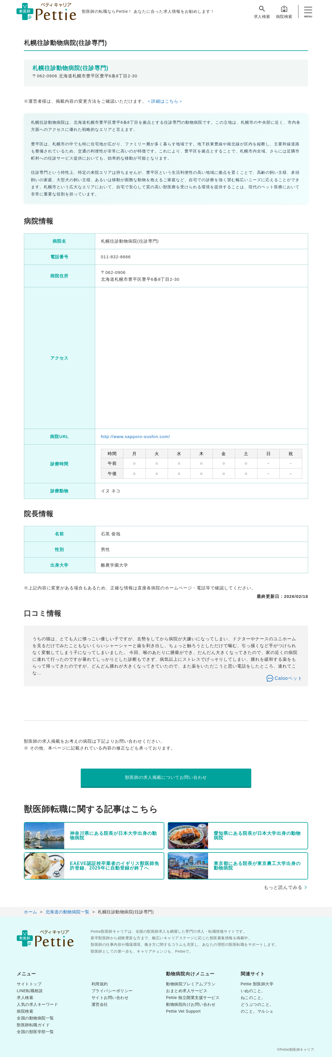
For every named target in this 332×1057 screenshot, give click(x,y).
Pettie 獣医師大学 (257, 984)
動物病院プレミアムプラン (190, 984)
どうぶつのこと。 (257, 1004)
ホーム (30, 911)
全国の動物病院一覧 (35, 1018)
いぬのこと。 (253, 990)
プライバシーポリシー (112, 990)
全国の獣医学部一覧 (35, 1031)
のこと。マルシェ (257, 1011)
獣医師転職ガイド (33, 1025)
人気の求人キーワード (37, 1004)
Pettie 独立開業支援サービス (192, 997)
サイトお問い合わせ (110, 997)
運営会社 (100, 1004)
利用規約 (100, 984)
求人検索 (262, 12)
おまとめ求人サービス (186, 990)
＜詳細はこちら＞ (165, 101)
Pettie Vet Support (183, 1011)
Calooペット (288, 678)
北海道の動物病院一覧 (67, 911)
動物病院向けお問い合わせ (190, 1004)
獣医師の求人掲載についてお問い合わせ (166, 777)
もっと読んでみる (283, 887)
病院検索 (284, 12)
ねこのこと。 (253, 997)
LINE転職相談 (30, 990)
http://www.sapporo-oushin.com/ (135, 436)
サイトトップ (29, 984)
